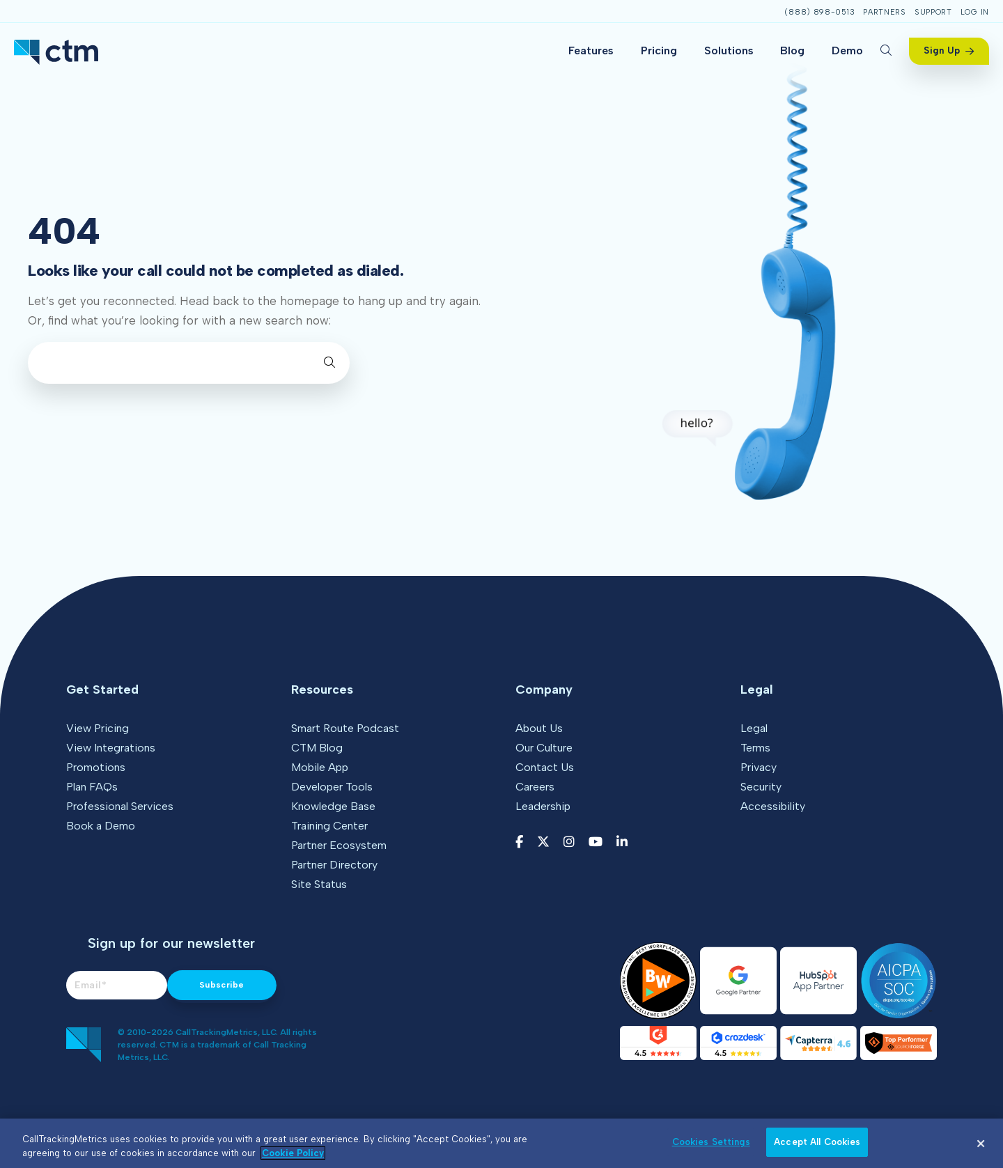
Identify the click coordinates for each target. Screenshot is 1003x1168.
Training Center (329, 825)
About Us (539, 728)
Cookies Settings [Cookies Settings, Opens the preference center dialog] (711, 1142)
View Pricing (97, 728)
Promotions (95, 767)
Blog (792, 50)
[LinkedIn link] (622, 842)
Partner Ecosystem (339, 845)
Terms (755, 747)
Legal (754, 728)
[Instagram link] (569, 842)
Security (761, 786)
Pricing (659, 50)
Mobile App (319, 767)
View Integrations (110, 747)
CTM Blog (317, 747)
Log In (975, 12)
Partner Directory (334, 864)
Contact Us (544, 767)
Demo (847, 50)
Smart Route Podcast (345, 728)
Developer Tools (332, 786)
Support (933, 12)
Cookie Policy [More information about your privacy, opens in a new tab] (293, 1153)
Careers (534, 786)
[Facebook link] (519, 842)
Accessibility (772, 806)
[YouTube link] (595, 842)
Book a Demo (100, 825)
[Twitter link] (543, 842)
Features (591, 50)
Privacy (758, 767)
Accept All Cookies (817, 1142)
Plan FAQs (92, 786)
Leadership (542, 806)
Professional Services (119, 806)
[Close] (980, 1143)
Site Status (319, 884)
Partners (884, 12)
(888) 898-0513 (819, 12)
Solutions (729, 50)
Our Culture (544, 747)
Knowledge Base (333, 806)
